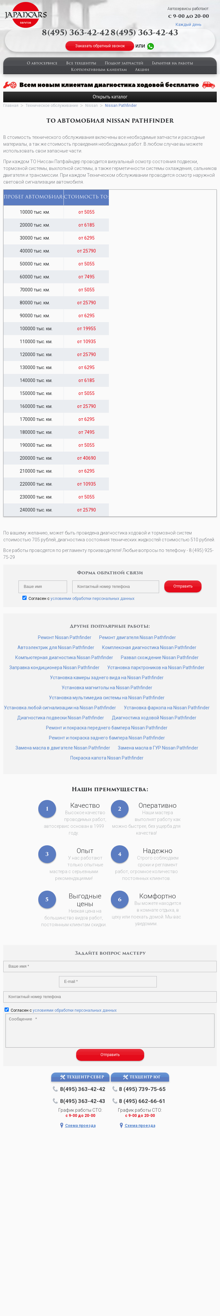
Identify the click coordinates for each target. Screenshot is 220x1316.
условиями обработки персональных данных (92, 598)
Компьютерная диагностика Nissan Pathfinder (64, 657)
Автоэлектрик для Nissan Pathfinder (55, 647)
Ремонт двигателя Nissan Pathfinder (137, 637)
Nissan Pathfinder (121, 105)
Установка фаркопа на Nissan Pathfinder (167, 707)
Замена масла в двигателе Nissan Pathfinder (63, 747)
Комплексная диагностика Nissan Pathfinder (149, 647)
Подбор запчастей (124, 63)
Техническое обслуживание (52, 105)
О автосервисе (42, 63)
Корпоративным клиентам (99, 70)
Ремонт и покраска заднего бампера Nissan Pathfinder (107, 737)
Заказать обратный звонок (100, 46)
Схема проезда (80, 1125)
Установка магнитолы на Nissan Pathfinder (107, 687)
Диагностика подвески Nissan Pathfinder (60, 717)
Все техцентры (81, 63)
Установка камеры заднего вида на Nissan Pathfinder (107, 677)
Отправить (182, 586)
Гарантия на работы (172, 63)
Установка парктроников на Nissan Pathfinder (155, 667)
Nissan (91, 105)
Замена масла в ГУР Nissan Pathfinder (158, 747)
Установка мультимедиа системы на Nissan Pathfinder (107, 697)
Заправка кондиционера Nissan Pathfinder (54, 667)
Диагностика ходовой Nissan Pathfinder (154, 717)
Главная (10, 105)
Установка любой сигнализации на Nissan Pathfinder (60, 707)
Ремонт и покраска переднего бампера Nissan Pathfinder (107, 727)
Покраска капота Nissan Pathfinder (107, 757)
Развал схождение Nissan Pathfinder (160, 657)
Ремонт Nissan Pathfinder (64, 637)
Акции (142, 70)
